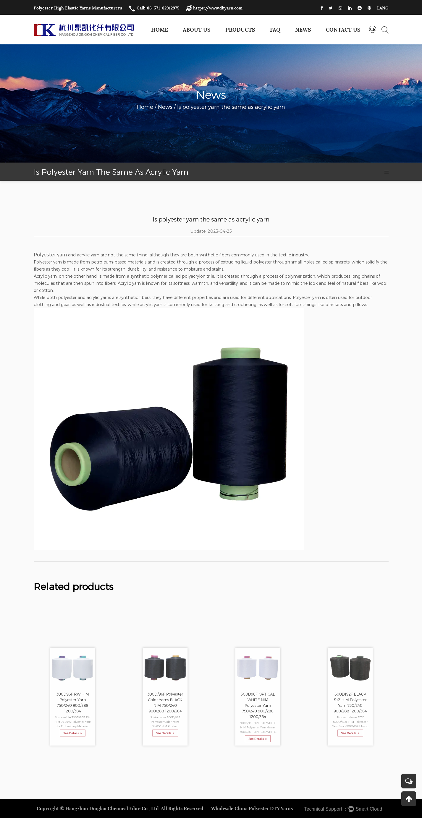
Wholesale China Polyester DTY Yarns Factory (255, 808)
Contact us (343, 29)
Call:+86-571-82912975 (154, 8)
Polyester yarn (50, 254)
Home (159, 29)
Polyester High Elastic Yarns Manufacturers (78, 8)
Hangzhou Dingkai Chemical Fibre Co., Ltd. (112, 808)
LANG (383, 8)
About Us (197, 29)
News (303, 29)
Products (240, 29)
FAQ (275, 29)
